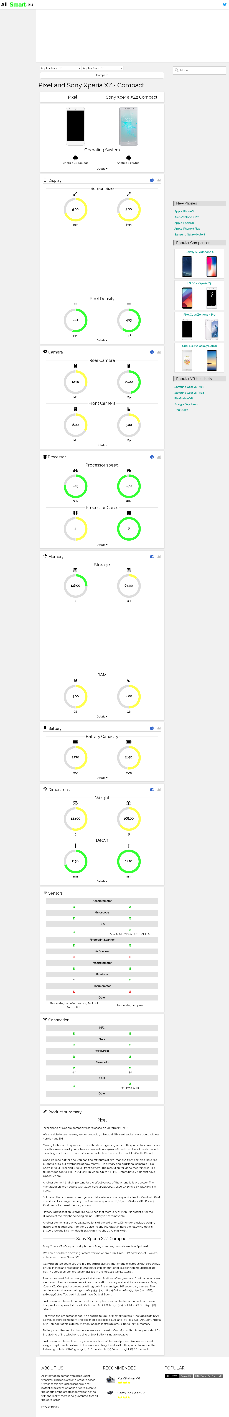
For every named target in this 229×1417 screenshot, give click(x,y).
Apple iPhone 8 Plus (187, 228)
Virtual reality (12, 26)
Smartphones (12, 19)
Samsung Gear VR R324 (189, 392)
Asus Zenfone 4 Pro (186, 217)
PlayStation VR (183, 398)
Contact (8, 33)
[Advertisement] (132, 36)
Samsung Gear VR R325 (189, 387)
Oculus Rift (181, 410)
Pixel (72, 97)
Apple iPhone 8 (184, 223)
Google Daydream (186, 404)
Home (6, 12)
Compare (102, 75)
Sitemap (8, 39)
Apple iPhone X (184, 211)
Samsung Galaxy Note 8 (189, 234)
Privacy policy (50, 1406)
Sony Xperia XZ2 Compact (131, 97)
